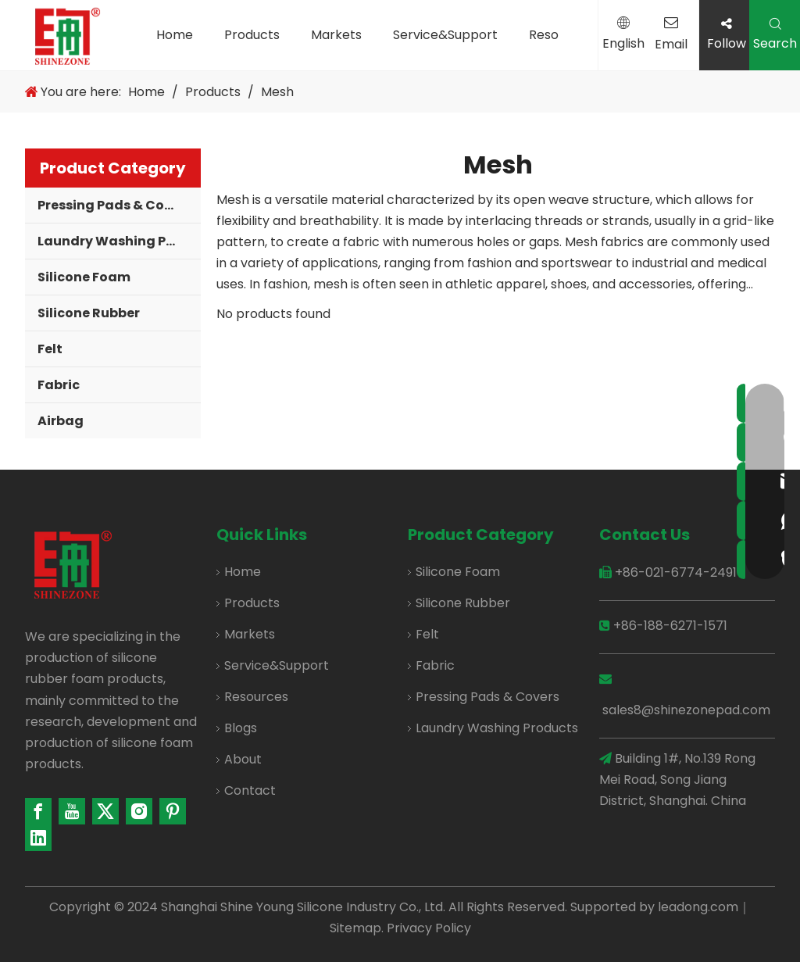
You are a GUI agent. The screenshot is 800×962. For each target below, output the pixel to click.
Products (252, 35)
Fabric (59, 385)
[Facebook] (38, 811)
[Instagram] (139, 811)
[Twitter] (105, 811)
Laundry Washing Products (119, 241)
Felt (50, 349)
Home (174, 35)
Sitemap (355, 928)
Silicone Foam (84, 277)
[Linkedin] (38, 837)
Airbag (61, 421)
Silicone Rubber (89, 313)
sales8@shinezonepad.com (686, 710)
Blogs (240, 728)
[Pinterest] (172, 811)
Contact (250, 790)
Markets (336, 35)
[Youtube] (72, 811)
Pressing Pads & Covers (115, 205)
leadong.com (698, 907)
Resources (256, 697)
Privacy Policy (429, 928)
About (243, 759)
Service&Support (445, 35)
